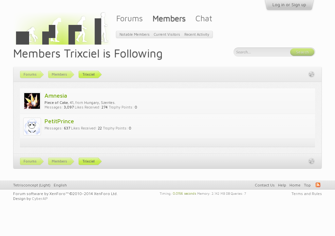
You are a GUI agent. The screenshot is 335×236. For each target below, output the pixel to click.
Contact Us (265, 185)
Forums (129, 18)
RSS (318, 185)
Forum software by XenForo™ (65, 193)
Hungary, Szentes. (100, 102)
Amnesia (56, 95)
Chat (203, 18)
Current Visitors (167, 34)
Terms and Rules (306, 193)
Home (295, 185)
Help (282, 185)
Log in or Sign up (289, 4)
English (60, 185)
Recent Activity (196, 34)
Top (307, 185)
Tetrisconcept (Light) (31, 185)
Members (169, 18)
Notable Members (135, 34)
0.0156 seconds (184, 193)
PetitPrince (59, 121)
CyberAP (40, 198)
